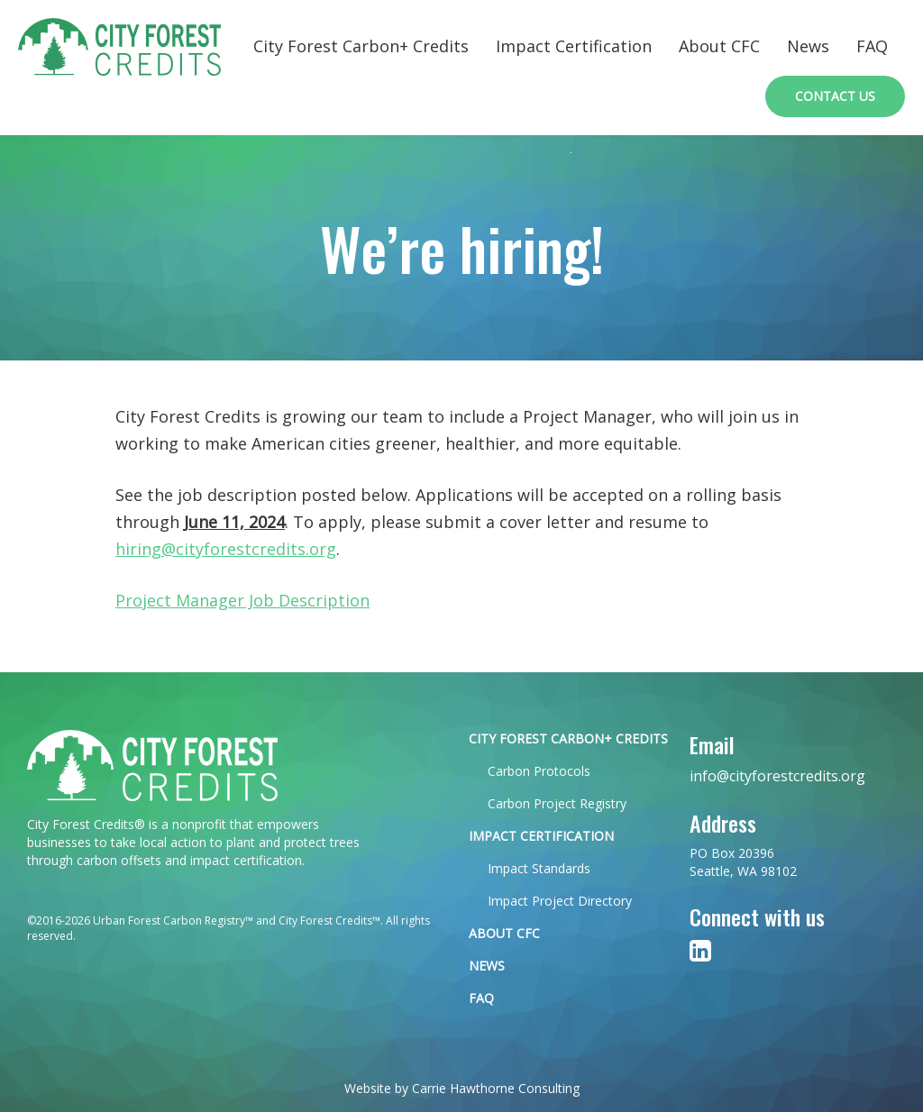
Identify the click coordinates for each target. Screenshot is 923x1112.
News (808, 46)
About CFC (719, 46)
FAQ (872, 46)
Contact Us (835, 96)
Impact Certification (574, 46)
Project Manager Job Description (242, 600)
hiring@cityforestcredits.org (225, 549)
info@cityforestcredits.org (777, 776)
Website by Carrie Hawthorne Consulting (462, 1088)
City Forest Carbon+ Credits (361, 46)
